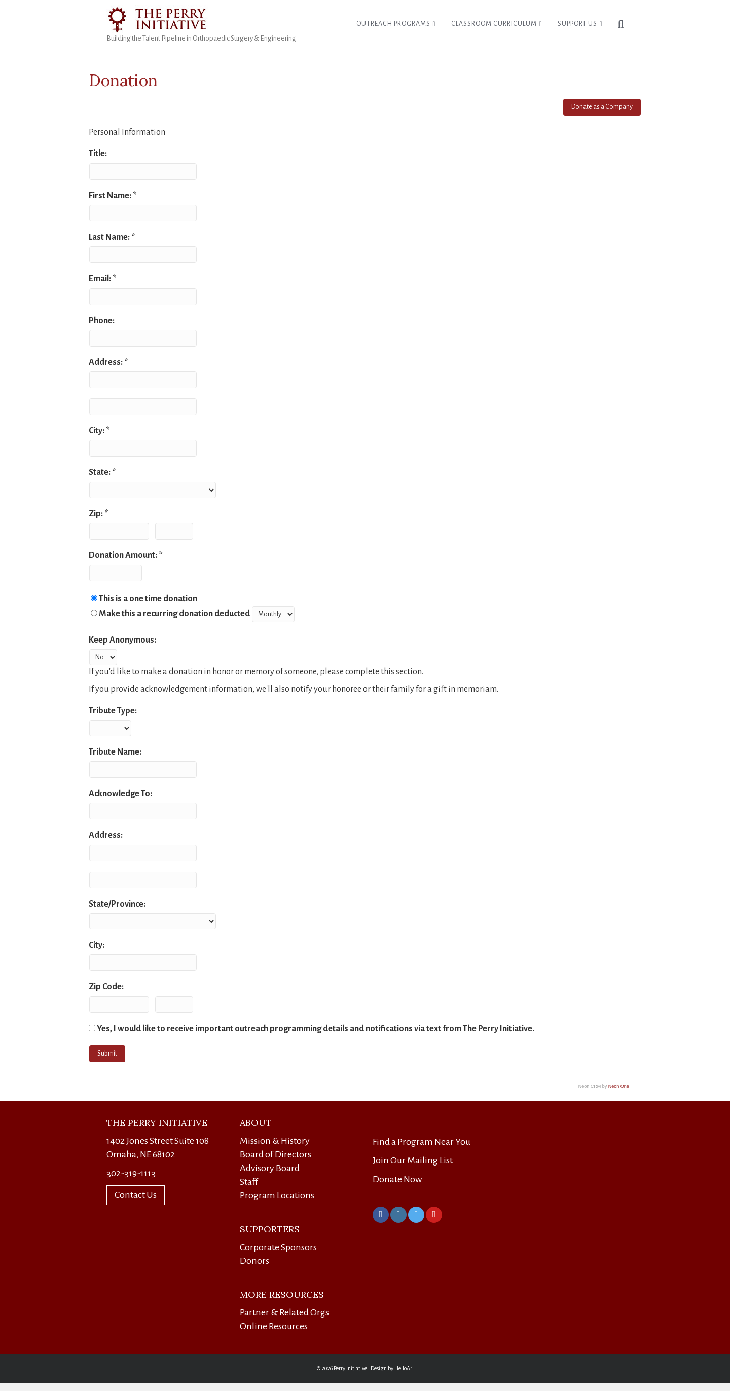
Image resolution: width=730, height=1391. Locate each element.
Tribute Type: (113, 711)
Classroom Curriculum (494, 23)
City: (97, 430)
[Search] (617, 24)
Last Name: (110, 237)
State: (100, 472)
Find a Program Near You (421, 1142)
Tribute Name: (115, 752)
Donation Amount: (124, 555)
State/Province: (117, 904)
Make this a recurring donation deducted (174, 613)
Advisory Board (270, 1168)
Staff (249, 1182)
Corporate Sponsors (278, 1247)
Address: (106, 362)
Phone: (102, 320)
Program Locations (277, 1195)
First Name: (111, 195)
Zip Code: (106, 986)
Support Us (577, 23)
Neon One (618, 1086)
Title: (98, 153)
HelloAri (404, 1368)
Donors (254, 1261)
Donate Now (397, 1179)
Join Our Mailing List (413, 1160)
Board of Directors (275, 1154)
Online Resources (274, 1326)
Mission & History (275, 1141)
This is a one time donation (148, 599)
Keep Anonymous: (122, 640)
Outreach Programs (393, 23)
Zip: (96, 513)
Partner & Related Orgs (284, 1312)
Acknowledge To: (120, 793)
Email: (101, 278)
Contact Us (136, 1195)
